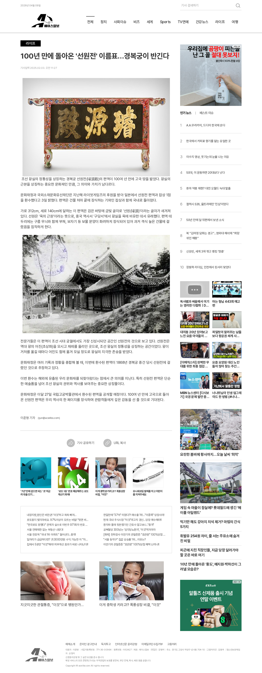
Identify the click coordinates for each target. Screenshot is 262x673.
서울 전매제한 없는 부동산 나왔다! (45, 529)
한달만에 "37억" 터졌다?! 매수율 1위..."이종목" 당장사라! (133, 515)
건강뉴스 (202, 21)
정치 (104, 21)
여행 (235, 21)
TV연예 (183, 21)
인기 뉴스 (185, 113)
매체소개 (70, 644)
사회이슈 (120, 21)
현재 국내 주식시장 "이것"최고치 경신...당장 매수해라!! (132, 519)
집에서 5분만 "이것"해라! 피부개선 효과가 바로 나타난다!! (57, 544)
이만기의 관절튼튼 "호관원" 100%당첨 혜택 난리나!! (131, 544)
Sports (165, 21)
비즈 (136, 21)
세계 (150, 21)
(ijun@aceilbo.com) (49, 418)
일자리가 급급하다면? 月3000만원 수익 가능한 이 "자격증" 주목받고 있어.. (58, 539)
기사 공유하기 (80, 443)
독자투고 (106, 644)
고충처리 (172, 644)
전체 (90, 21)
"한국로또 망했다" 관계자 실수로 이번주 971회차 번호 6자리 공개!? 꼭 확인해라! (58, 524)
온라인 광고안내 (88, 644)
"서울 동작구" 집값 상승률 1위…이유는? (124, 539)
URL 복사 (114, 443)
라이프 (220, 21)
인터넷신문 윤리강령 (126, 644)
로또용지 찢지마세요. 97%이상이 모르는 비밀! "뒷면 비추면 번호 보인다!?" (58, 519)
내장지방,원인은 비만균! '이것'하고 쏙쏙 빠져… (52, 515)
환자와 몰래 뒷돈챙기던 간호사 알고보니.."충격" (128, 524)
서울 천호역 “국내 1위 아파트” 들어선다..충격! (51, 534)
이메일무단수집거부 (152, 644)
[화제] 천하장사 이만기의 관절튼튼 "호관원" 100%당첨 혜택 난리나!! (134, 534)
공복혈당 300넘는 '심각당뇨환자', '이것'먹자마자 (129, 529)
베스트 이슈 (206, 113)
